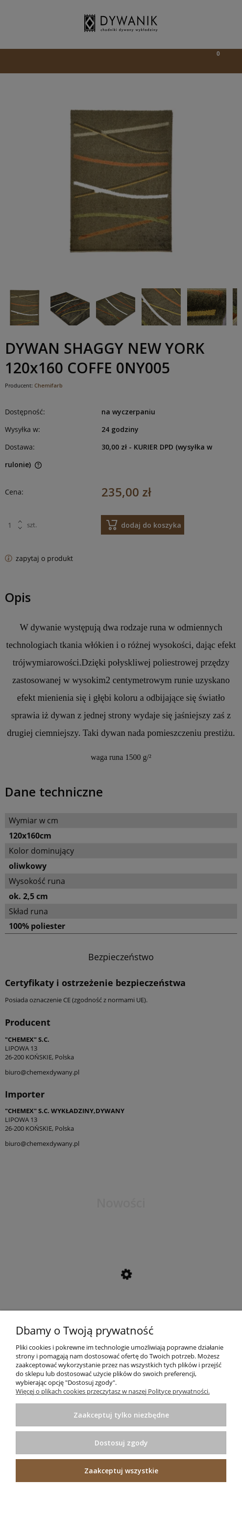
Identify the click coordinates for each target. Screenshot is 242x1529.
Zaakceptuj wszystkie (121, 1470)
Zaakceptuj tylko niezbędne (121, 1415)
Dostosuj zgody (121, 1442)
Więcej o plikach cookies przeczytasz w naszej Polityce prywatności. (113, 1391)
